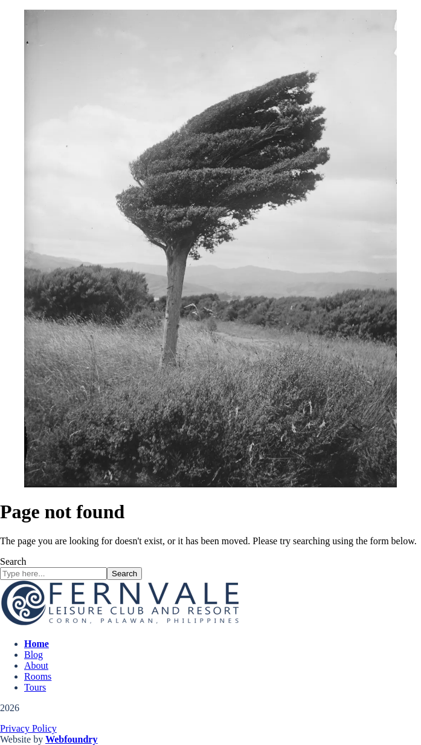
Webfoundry (71, 739)
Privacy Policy (28, 728)
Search (13, 561)
